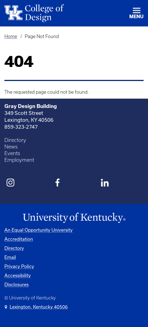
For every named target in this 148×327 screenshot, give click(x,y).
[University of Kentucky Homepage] (74, 218)
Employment (19, 160)
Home (10, 36)
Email (10, 257)
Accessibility (17, 275)
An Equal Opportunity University (38, 230)
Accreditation (18, 239)
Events (12, 153)
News (11, 147)
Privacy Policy (19, 266)
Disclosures (16, 284)
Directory (15, 140)
